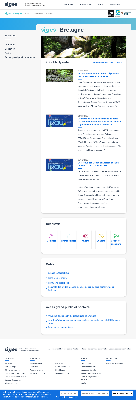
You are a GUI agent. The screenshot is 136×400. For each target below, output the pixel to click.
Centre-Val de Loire (63, 367)
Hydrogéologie (68, 238)
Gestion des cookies (116, 349)
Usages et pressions (116, 239)
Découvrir (10, 49)
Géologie (51, 238)
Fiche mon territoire (88, 367)
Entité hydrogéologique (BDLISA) (90, 378)
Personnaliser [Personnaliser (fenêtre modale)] (68, 393)
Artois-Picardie (36, 363)
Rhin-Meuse (60, 370)
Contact (128, 349)
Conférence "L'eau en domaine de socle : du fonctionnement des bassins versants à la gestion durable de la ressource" (99, 121)
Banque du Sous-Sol (89, 370)
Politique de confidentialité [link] (67, 397)
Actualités (10, 44)
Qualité (85, 238)
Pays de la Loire (36, 370)
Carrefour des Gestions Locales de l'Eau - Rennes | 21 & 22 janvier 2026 (99, 164)
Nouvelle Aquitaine (37, 373)
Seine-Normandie (62, 373)
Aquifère (84, 383)
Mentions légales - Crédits (69, 349)
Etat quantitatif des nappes (15, 377)
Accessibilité (53, 349)
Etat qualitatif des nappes (15, 373)
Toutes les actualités (114, 363)
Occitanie (34, 367)
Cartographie (86, 363)
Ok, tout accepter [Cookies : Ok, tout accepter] (122, 393)
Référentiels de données (15, 370)
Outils (8, 53)
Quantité (101, 238)
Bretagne (59, 363)
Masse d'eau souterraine (91, 373)
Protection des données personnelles (94, 349)
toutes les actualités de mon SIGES (107, 62)
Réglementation (11, 383)
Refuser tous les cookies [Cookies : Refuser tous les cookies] (95, 393)
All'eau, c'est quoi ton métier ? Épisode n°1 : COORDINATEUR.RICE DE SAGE (100, 75)
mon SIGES (38, 13)
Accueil (28, 13)
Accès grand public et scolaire (20, 57)
